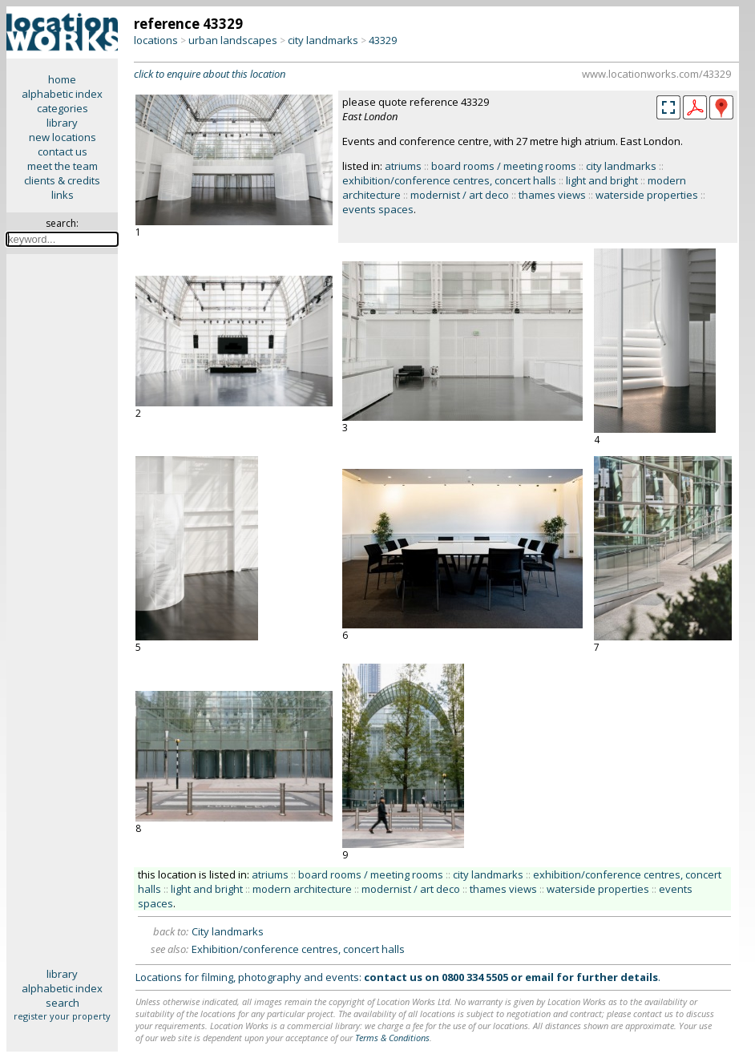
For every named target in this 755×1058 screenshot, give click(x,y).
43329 (383, 40)
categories (62, 108)
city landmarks (323, 40)
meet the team (62, 166)
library (62, 122)
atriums (403, 166)
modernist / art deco (459, 195)
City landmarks (228, 931)
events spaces (378, 209)
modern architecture (302, 889)
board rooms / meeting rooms (503, 166)
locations (156, 40)
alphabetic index (62, 94)
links (62, 195)
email (539, 977)
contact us (62, 151)
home (62, 79)
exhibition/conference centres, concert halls (449, 180)
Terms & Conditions (392, 1038)
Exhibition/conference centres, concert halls (298, 949)
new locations (62, 137)
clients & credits (62, 180)
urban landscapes (232, 40)
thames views (552, 195)
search (62, 1002)
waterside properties (647, 195)
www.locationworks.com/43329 (656, 74)
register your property (62, 1016)
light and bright (602, 180)
